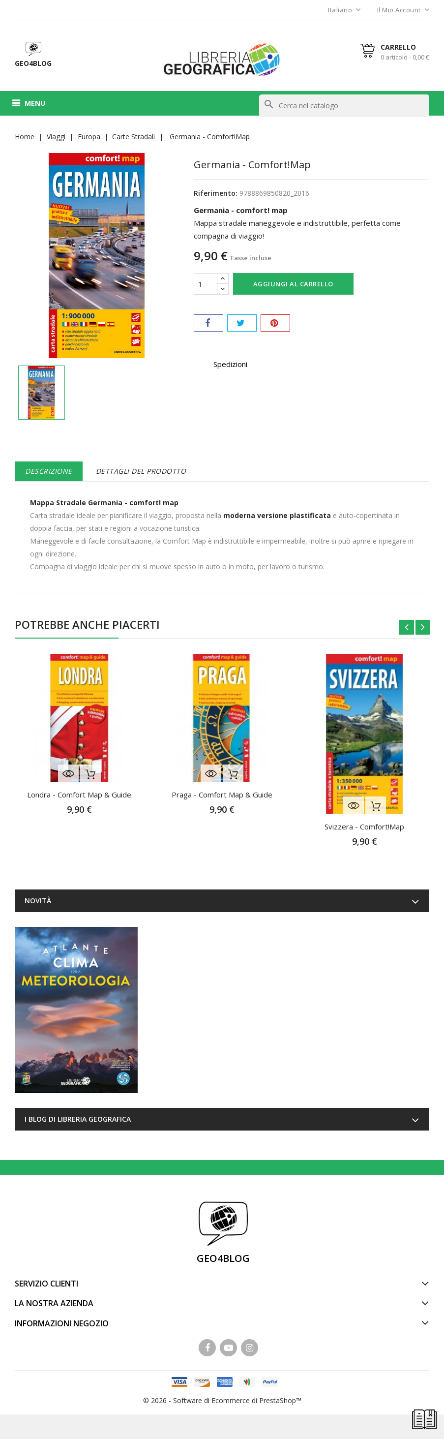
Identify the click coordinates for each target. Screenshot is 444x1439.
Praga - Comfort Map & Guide (222, 794)
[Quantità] (205, 284)
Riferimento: (215, 193)
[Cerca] (344, 105)
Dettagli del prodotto (141, 471)
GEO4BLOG (223, 1258)
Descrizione (48, 471)
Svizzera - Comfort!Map (364, 826)
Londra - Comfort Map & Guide (79, 794)
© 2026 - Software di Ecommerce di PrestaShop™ (222, 1400)
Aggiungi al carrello (293, 283)
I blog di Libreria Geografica (78, 1119)
